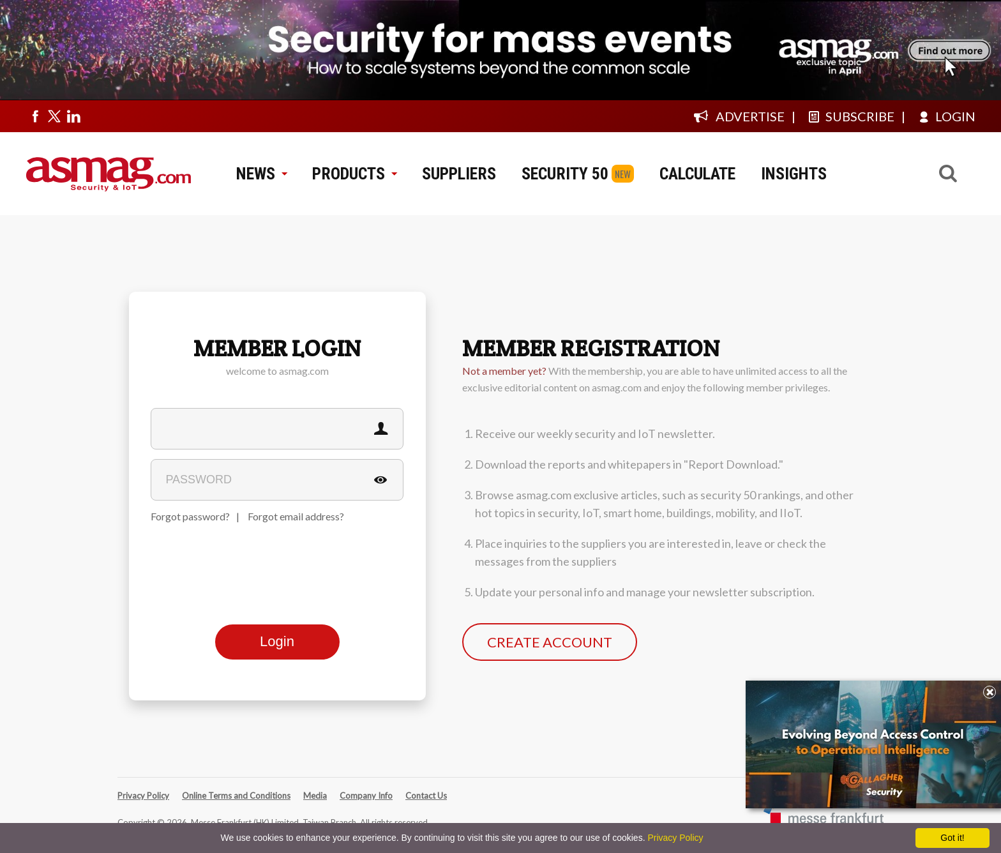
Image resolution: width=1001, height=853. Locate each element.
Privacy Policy (143, 795)
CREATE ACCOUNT (549, 642)
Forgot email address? (296, 516)
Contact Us (426, 795)
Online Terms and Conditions (236, 795)
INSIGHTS (794, 173)
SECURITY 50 (565, 173)
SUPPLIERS (459, 173)
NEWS (261, 173)
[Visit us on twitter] (54, 116)
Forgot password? (190, 516)
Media (315, 795)
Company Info (366, 795)
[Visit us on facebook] (35, 116)
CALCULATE (697, 173)
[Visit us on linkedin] (73, 116)
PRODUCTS (354, 173)
